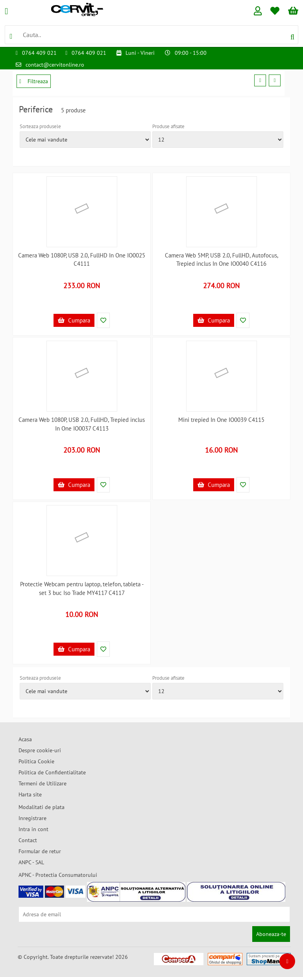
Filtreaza (33, 81)
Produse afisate (168, 126)
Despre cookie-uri (39, 750)
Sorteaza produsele (40, 126)
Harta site (30, 794)
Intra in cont (33, 829)
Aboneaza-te (271, 934)
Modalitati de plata (41, 807)
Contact (27, 840)
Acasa (25, 739)
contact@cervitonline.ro (55, 64)
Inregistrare (32, 818)
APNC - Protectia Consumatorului (57, 874)
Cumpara (74, 320)
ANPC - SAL (31, 862)
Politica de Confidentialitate (52, 772)
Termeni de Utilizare (42, 783)
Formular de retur (39, 851)
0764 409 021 (39, 52)
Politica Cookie (36, 761)
